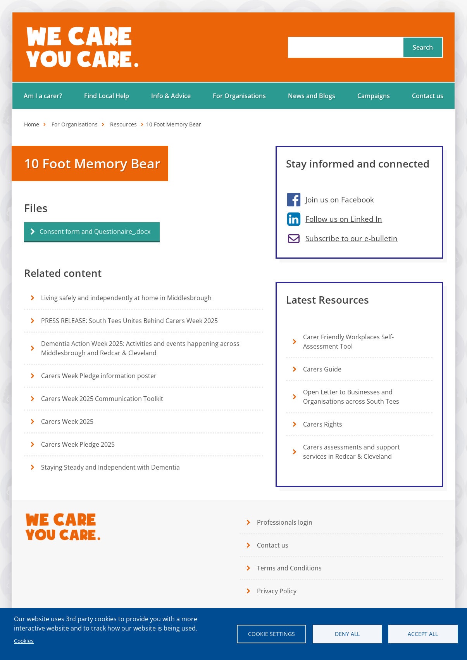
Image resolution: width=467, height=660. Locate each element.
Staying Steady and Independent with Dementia (110, 467)
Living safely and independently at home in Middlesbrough (126, 298)
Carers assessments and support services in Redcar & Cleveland (351, 452)
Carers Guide (322, 369)
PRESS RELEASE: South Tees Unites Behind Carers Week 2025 (129, 320)
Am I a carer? (43, 96)
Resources (123, 124)
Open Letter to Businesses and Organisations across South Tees (351, 397)
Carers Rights (322, 424)
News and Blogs (311, 96)
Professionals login (284, 522)
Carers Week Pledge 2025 (78, 444)
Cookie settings (271, 634)
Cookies (24, 640)
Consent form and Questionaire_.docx (95, 231)
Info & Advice (171, 96)
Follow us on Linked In (343, 219)
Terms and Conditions (289, 568)
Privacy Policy (276, 591)
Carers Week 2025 (67, 421)
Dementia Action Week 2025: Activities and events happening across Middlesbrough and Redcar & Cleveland (140, 348)
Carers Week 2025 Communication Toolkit (102, 398)
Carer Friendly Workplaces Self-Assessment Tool (348, 342)
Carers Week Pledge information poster (99, 375)
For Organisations (239, 96)
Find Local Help (106, 96)
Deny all (347, 634)
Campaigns (373, 96)
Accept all (423, 634)
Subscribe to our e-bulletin (351, 238)
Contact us (427, 96)
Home (31, 124)
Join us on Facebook (339, 199)
